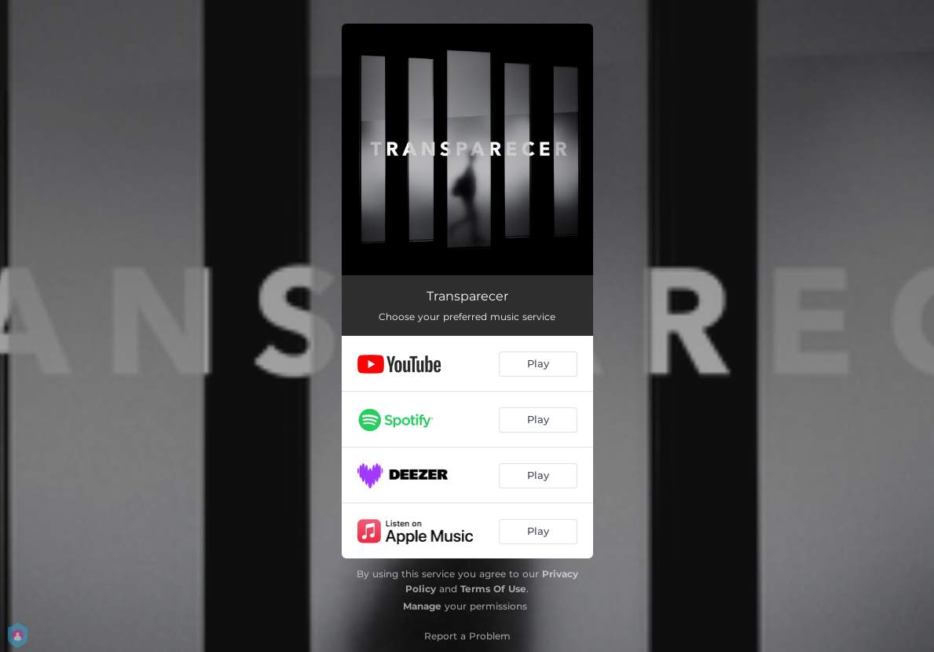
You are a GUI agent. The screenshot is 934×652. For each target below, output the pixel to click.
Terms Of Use (493, 589)
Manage (422, 606)
